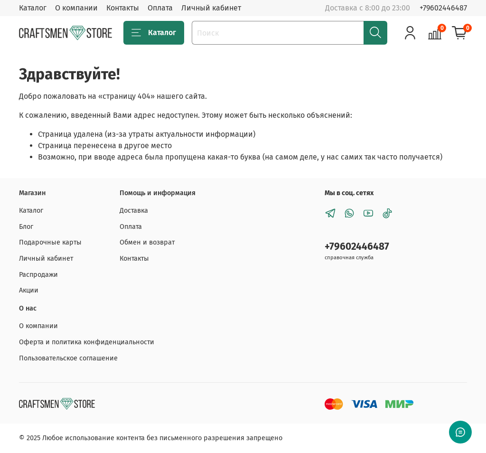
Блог (26, 227)
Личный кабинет (211, 7)
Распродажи (38, 275)
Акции (28, 290)
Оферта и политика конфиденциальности (86, 342)
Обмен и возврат (147, 242)
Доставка (134, 211)
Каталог (33, 7)
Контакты (122, 7)
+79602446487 (443, 7)
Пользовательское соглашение (68, 358)
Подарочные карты (50, 242)
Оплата (160, 7)
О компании (76, 7)
